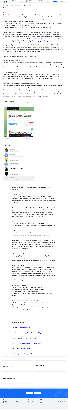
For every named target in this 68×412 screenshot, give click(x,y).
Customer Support (18, 405)
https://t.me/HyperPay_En (24, 348)
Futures (21, 1)
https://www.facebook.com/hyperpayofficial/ (30, 343)
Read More (4, 370)
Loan (40, 406)
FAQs (16, 401)
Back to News (6, 2)
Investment (41, 405)
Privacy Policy (30, 405)
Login (51, 1)
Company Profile (30, 401)
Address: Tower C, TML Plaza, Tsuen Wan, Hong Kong (57, 410)
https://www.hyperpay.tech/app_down (34, 333)
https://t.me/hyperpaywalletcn (25, 354)
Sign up (55, 1)
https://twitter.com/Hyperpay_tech (26, 338)
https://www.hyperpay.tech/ (23, 327)
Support (48, 1)
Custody (41, 401)
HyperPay (4, 401)
